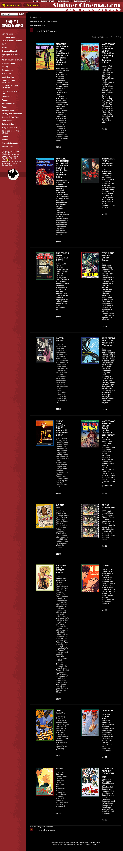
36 (44, 22)
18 (41, 22)
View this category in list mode (41, 827)
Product (105, 37)
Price (112, 37)
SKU (100, 37)
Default (118, 37)
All (52, 22)
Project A (94, 844)
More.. (44, 25)
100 (48, 22)
